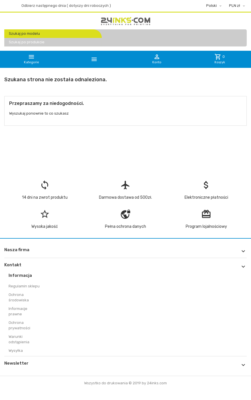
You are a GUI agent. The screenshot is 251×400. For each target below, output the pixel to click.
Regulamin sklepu (24, 286)
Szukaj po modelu (24, 33)
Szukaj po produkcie (26, 42)
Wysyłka (16, 350)
